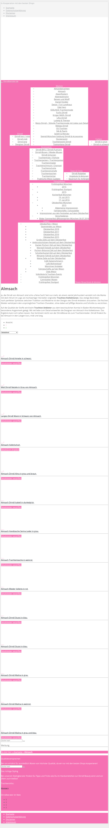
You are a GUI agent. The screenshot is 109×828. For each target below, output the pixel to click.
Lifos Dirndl (62, 118)
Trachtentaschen (48, 173)
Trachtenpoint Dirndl (61, 141)
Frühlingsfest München (61, 184)
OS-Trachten (61, 128)
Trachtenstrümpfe (49, 171)
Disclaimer (10, 13)
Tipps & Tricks (76, 171)
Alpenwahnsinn (62, 96)
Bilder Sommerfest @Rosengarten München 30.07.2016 (64, 218)
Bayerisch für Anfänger (79, 178)
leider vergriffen (14, 363)
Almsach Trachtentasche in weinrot (17, 560)
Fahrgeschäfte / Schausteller (66, 210)
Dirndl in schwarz (101, 144)
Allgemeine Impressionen (66, 208)
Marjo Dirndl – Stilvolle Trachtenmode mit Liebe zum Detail (61, 123)
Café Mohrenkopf (53, 263)
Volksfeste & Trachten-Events (49, 274)
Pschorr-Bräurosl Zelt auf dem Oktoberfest (54, 250)
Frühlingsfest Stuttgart (62, 189)
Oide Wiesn (51, 271)
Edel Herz (62, 107)
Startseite (10, 8)
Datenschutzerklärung (16, 10)
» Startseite (17, 752)
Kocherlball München (61, 194)
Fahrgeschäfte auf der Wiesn (51, 269)
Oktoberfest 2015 (51, 237)
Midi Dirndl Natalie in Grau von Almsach (19, 387)
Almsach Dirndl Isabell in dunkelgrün (17, 502)
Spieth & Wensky (61, 133)
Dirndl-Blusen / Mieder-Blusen (48, 152)
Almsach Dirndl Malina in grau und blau (19, 732)
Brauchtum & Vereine (91, 282)
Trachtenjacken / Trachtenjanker (48, 160)
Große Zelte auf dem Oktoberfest (51, 239)
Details (4, 363)
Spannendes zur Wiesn (51, 226)
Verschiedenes (61, 216)
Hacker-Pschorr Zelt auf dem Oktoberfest (53, 245)
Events (46, 221)
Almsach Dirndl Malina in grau (14, 675)
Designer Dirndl (22, 144)
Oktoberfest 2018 (51, 229)
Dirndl (20, 133)
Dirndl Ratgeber (79, 173)
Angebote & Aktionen (78, 176)
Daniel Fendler (61, 102)
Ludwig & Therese (62, 120)
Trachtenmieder (49, 163)
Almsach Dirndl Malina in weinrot (16, 704)
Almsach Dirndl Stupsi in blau (14, 617)
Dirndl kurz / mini (22, 136)
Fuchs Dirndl (61, 112)
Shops (78, 282)
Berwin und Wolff (61, 99)
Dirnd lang (22, 141)
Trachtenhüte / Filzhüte (48, 157)
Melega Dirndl (62, 125)
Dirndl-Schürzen (49, 155)
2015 (64, 186)
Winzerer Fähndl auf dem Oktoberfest (54, 255)
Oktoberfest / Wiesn (49, 224)
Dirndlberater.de (10, 81)
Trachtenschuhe (49, 168)
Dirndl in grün (101, 141)
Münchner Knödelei (53, 266)
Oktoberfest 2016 (51, 234)
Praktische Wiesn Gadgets (48, 178)
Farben (99, 139)
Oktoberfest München (62, 202)
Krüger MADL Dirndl (62, 115)
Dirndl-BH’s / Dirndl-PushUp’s (49, 149)
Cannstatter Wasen (48, 279)
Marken (59, 86)
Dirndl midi (22, 139)
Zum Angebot (13, 449)
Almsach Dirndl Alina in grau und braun (19, 473)
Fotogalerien (59, 181)
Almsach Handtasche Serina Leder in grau (20, 531)
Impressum (11, 15)
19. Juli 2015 (64, 197)
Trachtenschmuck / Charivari (49, 165)
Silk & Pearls (61, 131)
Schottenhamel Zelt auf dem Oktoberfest (53, 253)
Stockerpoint (62, 139)
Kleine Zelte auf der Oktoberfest (51, 258)
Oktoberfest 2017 (51, 231)
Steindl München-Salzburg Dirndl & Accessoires (62, 136)
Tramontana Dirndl (61, 144)
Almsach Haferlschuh (10, 445)
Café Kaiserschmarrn (53, 261)
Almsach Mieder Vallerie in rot (14, 589)
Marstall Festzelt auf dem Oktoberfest (53, 247)
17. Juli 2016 (64, 200)
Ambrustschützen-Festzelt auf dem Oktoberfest (53, 242)
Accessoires (46, 147)
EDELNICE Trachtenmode (61, 110)
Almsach (62, 91)
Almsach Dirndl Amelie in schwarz (16, 358)
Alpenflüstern (62, 94)
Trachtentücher (49, 176)
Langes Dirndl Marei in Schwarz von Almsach (21, 416)
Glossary (5, 788)
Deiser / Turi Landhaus (62, 104)
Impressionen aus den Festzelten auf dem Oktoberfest (64, 213)
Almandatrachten (61, 88)
